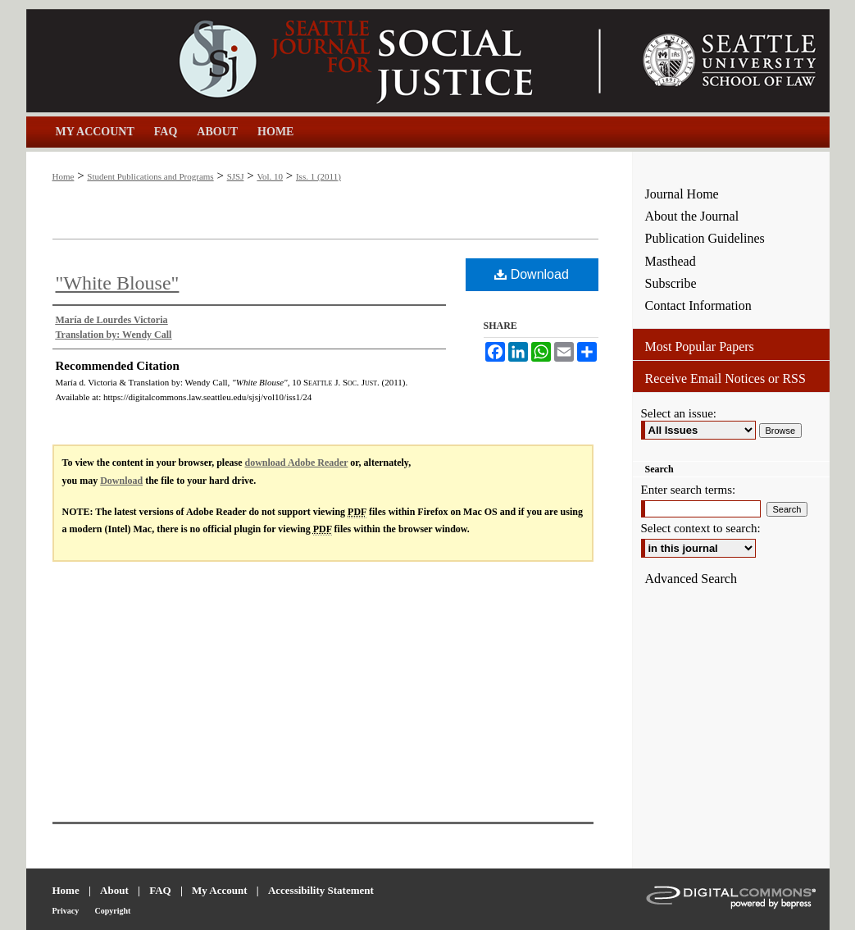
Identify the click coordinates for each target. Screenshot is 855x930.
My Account (220, 890)
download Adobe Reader (296, 462)
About (114, 890)
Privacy (66, 910)
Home (63, 176)
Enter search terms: (688, 489)
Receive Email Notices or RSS (725, 378)
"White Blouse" (118, 283)
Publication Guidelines (705, 238)
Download (531, 274)
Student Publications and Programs (150, 176)
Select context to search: (701, 528)
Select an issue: (678, 413)
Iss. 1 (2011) (318, 176)
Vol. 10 (270, 176)
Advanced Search (691, 579)
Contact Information (698, 305)
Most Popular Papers (699, 346)
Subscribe (671, 283)
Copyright (113, 910)
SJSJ (235, 176)
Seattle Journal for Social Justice (329, 60)
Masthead (670, 261)
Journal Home (682, 194)
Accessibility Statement (321, 890)
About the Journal (692, 216)
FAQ (160, 890)
